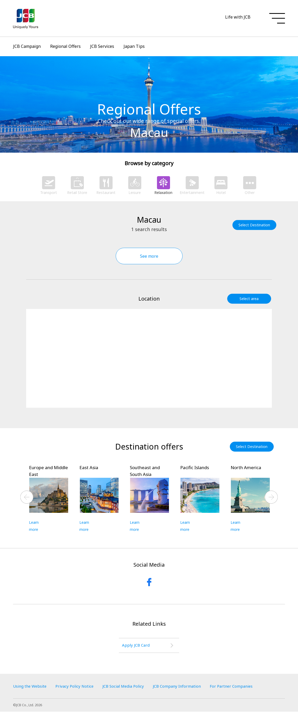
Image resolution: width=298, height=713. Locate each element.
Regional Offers (65, 46)
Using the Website (31, 687)
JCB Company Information (188, 687)
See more (149, 256)
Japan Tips (134, 46)
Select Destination (255, 224)
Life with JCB (237, 17)
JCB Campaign (27, 46)
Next (271, 497)
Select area (250, 298)
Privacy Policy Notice (79, 687)
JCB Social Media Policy (131, 687)
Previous (26, 497)
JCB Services (102, 46)
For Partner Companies (246, 687)
